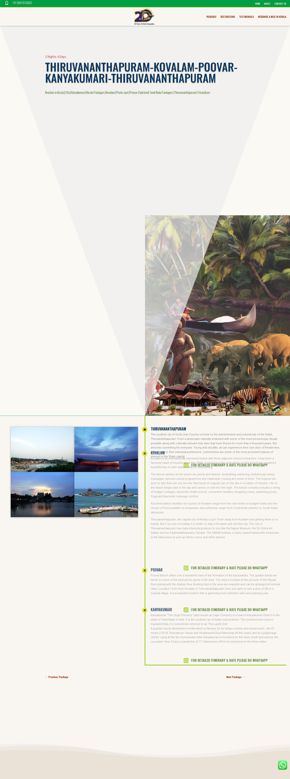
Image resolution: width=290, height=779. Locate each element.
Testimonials (246, 16)
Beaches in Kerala (54, 92)
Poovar (133, 92)
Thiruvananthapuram (185, 92)
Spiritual (143, 92)
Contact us (280, 3)
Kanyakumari (78, 92)
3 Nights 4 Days (55, 57)
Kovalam (110, 92)
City (68, 92)
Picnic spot (122, 92)
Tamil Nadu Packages (161, 92)
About (267, 3)
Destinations (227, 16)
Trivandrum (204, 92)
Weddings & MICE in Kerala (272, 16)
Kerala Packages (95, 92)
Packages (211, 16)
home (257, 3)
